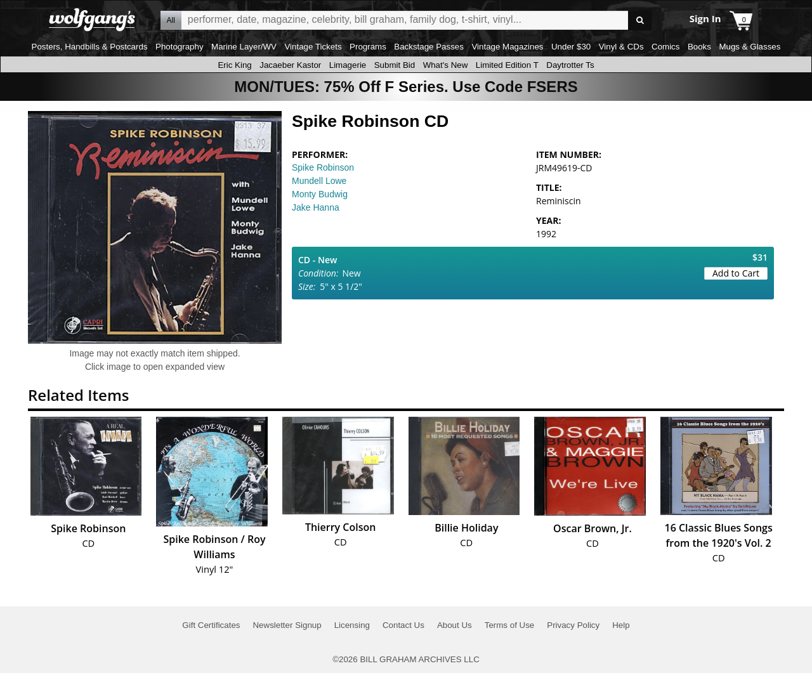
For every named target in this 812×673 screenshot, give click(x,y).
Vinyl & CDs (621, 46)
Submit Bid (394, 65)
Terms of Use (510, 625)
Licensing (352, 625)
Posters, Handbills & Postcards (90, 46)
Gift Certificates (211, 625)
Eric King (234, 65)
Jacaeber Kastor (290, 65)
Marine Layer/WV (244, 46)
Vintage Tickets (312, 46)
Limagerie (348, 65)
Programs (368, 46)
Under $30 (571, 46)
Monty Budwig (320, 194)
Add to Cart (735, 273)
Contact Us (403, 625)
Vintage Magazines (507, 46)
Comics (665, 46)
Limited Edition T (507, 65)
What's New (445, 65)
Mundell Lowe (319, 181)
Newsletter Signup (286, 625)
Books (699, 46)
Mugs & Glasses (749, 46)
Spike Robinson (323, 167)
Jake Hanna (315, 207)
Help (620, 625)
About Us (454, 625)
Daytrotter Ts (570, 65)
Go (640, 20)
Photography (179, 46)
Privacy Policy (573, 625)
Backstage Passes (429, 46)
